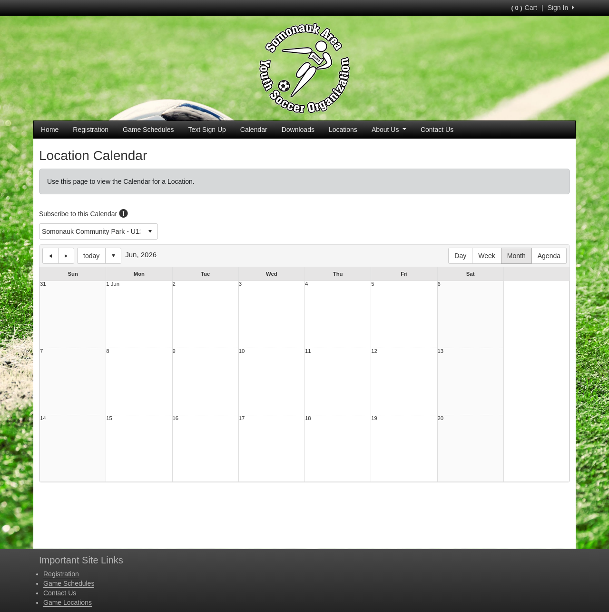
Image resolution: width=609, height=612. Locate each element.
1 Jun (112, 284)
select (149, 231)
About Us (389, 129)
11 (308, 351)
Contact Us (437, 129)
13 (441, 351)
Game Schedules (148, 129)
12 (374, 351)
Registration (90, 129)
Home (50, 129)
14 (43, 418)
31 (43, 284)
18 (308, 418)
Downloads (298, 129)
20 (441, 418)
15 (109, 418)
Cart (524, 7)
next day (66, 256)
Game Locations (67, 602)
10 (242, 351)
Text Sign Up (207, 129)
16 (176, 418)
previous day (50, 256)
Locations (343, 129)
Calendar (253, 129)
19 (374, 418)
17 (242, 418)
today (91, 256)
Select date (113, 256)
